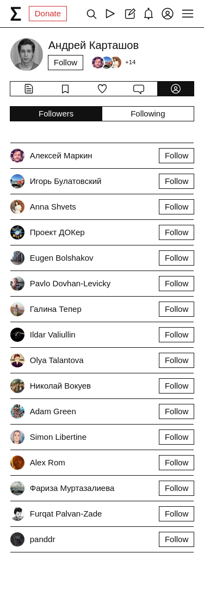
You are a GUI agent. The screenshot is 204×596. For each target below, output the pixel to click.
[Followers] (113, 63)
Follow (65, 62)
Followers (56, 113)
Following (148, 113)
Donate (48, 13)
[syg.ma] (15, 14)
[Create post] (129, 14)
